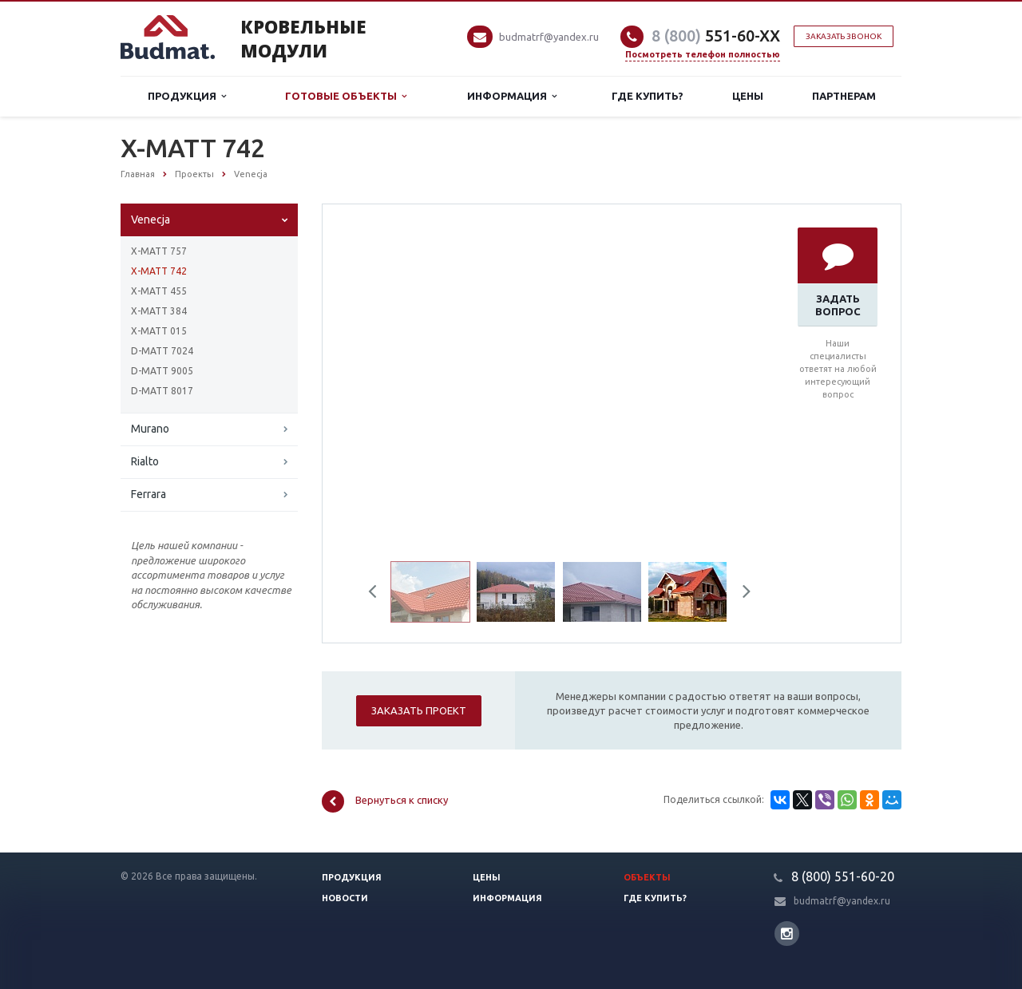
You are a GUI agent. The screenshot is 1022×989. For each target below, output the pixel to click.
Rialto (145, 461)
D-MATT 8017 (162, 391)
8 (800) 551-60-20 (842, 876)
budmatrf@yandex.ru (549, 36)
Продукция (187, 96)
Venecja (150, 219)
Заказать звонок (843, 36)
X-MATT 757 (159, 251)
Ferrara (148, 494)
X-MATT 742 (159, 271)
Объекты (647, 877)
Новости (345, 898)
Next (741, 593)
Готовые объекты (345, 96)
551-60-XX (716, 35)
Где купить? (647, 95)
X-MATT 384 (159, 311)
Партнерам (844, 95)
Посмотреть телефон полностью (702, 54)
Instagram (787, 933)
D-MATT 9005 (162, 371)
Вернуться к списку (385, 801)
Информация (512, 96)
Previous (378, 593)
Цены (747, 95)
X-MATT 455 (159, 291)
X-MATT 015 (159, 331)
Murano (150, 428)
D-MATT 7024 (162, 351)
